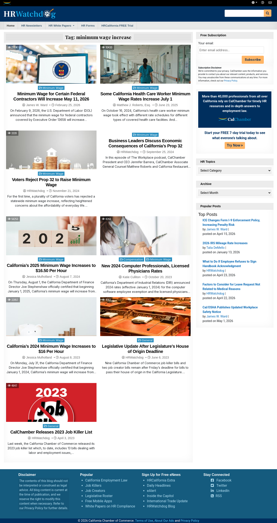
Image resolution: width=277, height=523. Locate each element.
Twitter (221, 485)
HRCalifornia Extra (161, 480)
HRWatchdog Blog (161, 506)
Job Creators (95, 491)
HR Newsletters (31, 25)
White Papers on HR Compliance (110, 506)
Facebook (223, 480)
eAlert (151, 491)
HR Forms (88, 25)
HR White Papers (60, 25)
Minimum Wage (53, 87)
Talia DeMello (215, 247)
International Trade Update (167, 501)
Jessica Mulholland (39, 276)
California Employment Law (106, 480)
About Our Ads (164, 520)
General (147, 340)
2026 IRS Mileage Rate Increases (225, 243)
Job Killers (93, 485)
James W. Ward (36, 105)
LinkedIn (222, 491)
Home (10, 25)
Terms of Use (144, 520)
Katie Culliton (132, 277)
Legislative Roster (99, 496)
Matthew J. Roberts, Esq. (134, 105)
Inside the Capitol (160, 496)
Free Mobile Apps (98, 501)
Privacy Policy (230, 81)
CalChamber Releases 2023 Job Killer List (51, 432)
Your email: (206, 43)
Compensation (133, 259)
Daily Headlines (159, 485)
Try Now (233, 145)
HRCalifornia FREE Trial (117, 25)
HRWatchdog (36, 190)
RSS (219, 496)
